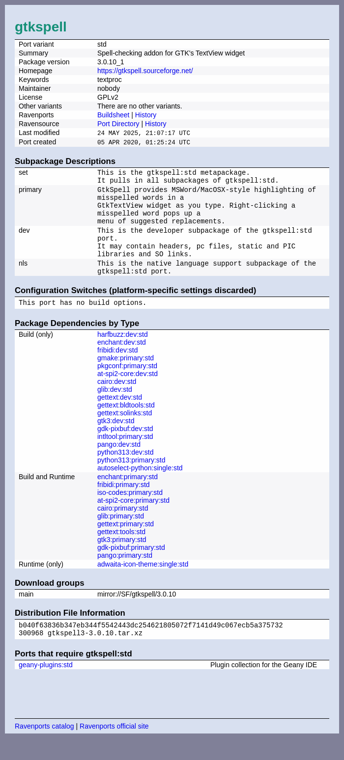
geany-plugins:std (46, 686)
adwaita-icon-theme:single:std (142, 583)
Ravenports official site (114, 748)
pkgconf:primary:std (127, 384)
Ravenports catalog (44, 748)
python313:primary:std (131, 479)
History (146, 115)
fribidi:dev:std (117, 369)
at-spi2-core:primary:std (133, 519)
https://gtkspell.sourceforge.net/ (145, 71)
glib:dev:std (114, 408)
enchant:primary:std (127, 495)
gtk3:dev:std (116, 439)
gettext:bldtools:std (126, 424)
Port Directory (118, 124)
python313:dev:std (125, 471)
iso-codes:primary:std (130, 511)
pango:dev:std (119, 463)
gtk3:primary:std (121, 558)
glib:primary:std (120, 535)
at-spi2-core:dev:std (127, 392)
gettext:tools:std (121, 550)
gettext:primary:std (125, 542)
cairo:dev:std (116, 400)
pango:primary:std (124, 574)
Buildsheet (113, 115)
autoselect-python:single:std (140, 486)
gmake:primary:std (125, 376)
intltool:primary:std (125, 455)
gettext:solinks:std (124, 431)
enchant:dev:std (121, 361)
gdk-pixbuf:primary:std (131, 566)
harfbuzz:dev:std (122, 353)
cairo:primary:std (122, 527)
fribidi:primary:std (123, 503)
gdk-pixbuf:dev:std (125, 447)
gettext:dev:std (119, 416)
